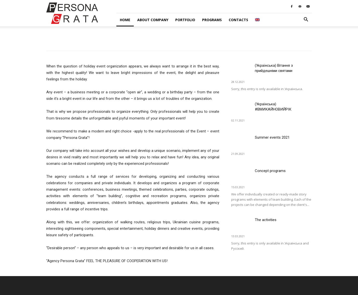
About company (152, 19)
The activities (265, 220)
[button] (306, 20)
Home (125, 19)
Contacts (238, 19)
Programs (212, 19)
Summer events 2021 (272, 137)
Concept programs (270, 171)
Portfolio (185, 19)
